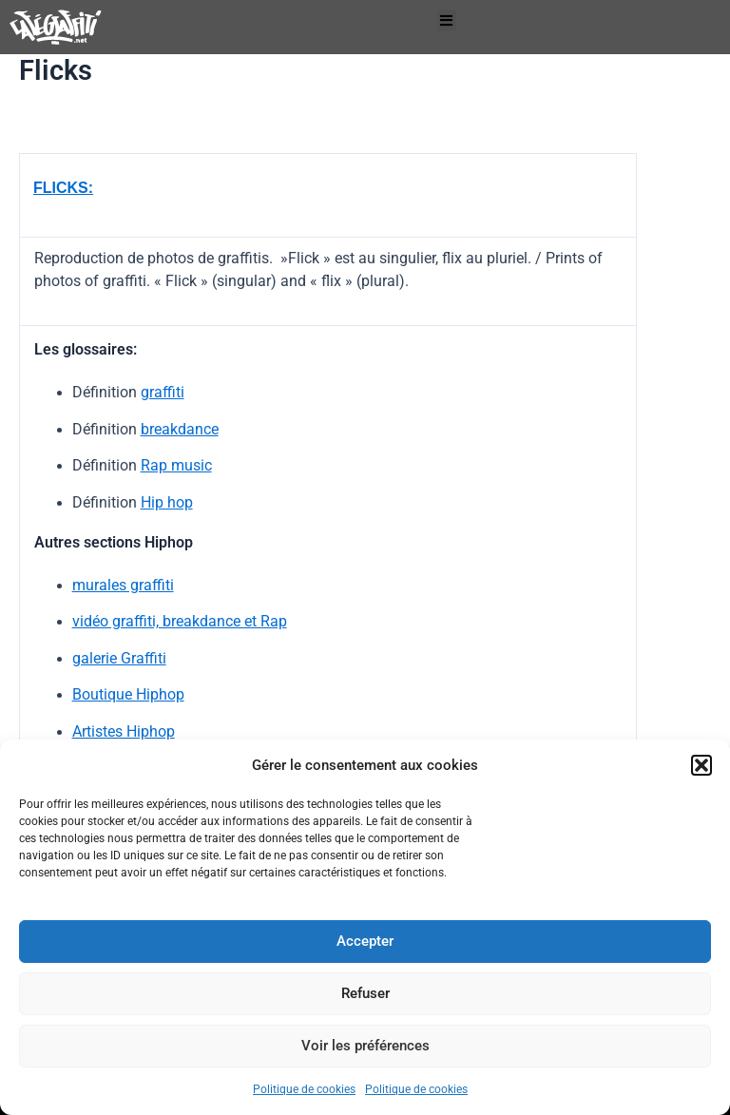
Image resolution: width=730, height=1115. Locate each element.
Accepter (365, 941)
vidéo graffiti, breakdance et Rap (179, 621)
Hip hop (167, 502)
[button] (701, 765)
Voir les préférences (365, 1045)
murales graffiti (123, 585)
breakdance (180, 429)
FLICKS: (63, 188)
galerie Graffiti (119, 658)
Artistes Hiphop (123, 731)
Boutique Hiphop (128, 694)
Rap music (176, 465)
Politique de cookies (304, 1089)
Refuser (365, 993)
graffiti (162, 392)
